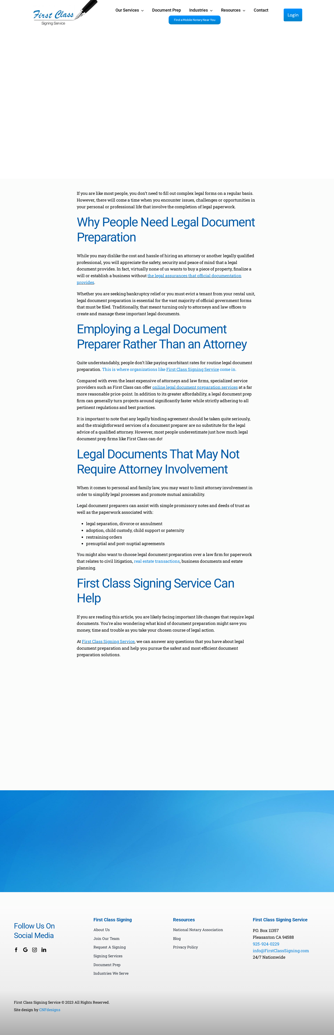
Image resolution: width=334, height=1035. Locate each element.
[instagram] (34, 950)
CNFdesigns (49, 1009)
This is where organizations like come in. (169, 369)
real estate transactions (157, 561)
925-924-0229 (266, 944)
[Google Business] (25, 950)
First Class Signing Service (108, 641)
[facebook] (16, 950)
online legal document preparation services (195, 387)
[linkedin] (44, 950)
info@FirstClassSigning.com (281, 950)
